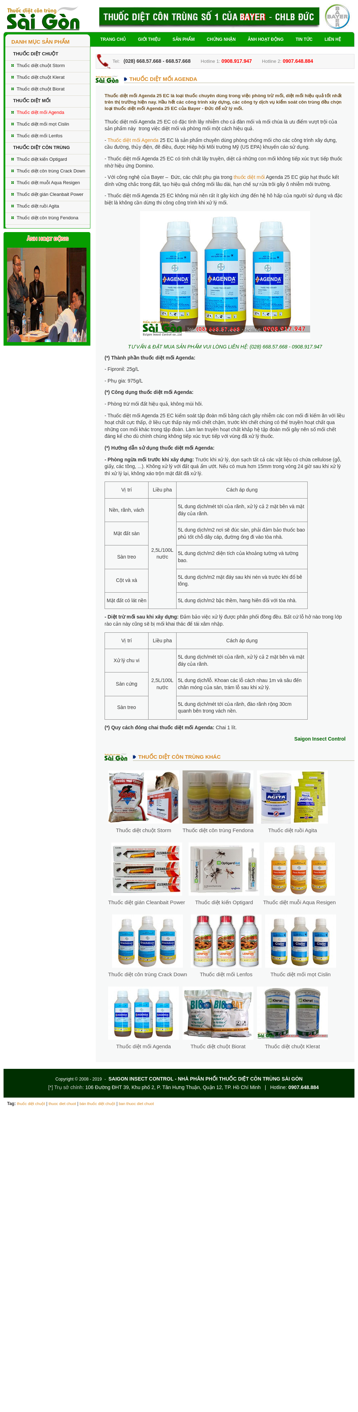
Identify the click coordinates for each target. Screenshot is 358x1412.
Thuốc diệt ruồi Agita (38, 206)
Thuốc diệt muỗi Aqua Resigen (48, 182)
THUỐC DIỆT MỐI (32, 100)
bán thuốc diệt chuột (97, 1103)
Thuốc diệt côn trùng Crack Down (51, 171)
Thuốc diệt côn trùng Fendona (47, 217)
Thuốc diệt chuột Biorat (41, 89)
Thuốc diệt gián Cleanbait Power (50, 194)
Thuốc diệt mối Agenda (40, 112)
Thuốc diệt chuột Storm (41, 65)
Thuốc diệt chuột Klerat (41, 77)
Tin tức (304, 39)
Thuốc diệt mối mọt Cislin (43, 124)
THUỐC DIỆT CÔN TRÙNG (41, 147)
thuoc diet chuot (62, 1103)
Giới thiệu (149, 39)
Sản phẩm (184, 39)
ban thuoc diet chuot (136, 1103)
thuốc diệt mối (249, 177)
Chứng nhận (221, 39)
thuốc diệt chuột (31, 1103)
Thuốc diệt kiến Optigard (42, 159)
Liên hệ (333, 39)
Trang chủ (113, 39)
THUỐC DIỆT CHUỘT (35, 53)
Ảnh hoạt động (266, 39)
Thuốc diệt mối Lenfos (39, 135)
